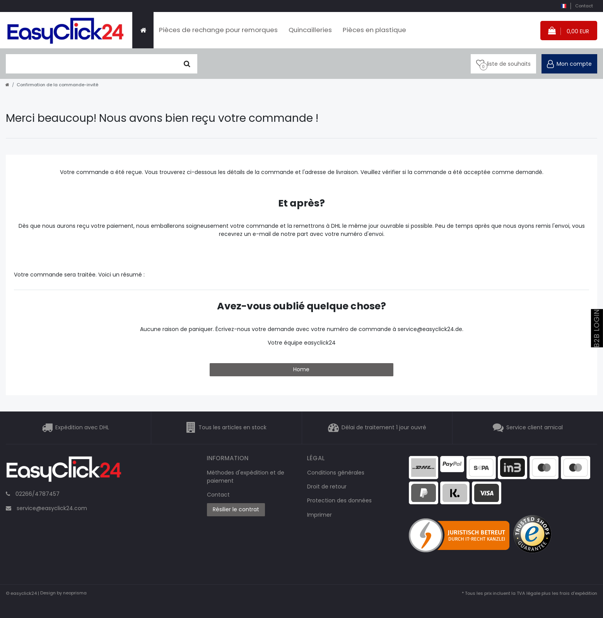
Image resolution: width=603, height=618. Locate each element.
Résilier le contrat (236, 509)
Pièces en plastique (374, 29)
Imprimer (319, 515)
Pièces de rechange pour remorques (218, 29)
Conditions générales (335, 472)
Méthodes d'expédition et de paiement (245, 477)
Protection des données (339, 500)
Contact (584, 6)
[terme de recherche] (91, 63)
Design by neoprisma (63, 593)
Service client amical (534, 427)
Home (301, 369)
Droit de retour (327, 486)
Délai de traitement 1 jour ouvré (384, 427)
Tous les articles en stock (232, 427)
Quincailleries (310, 29)
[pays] (563, 6)
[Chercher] (187, 63)
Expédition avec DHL (82, 427)
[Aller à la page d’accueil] (7, 85)
